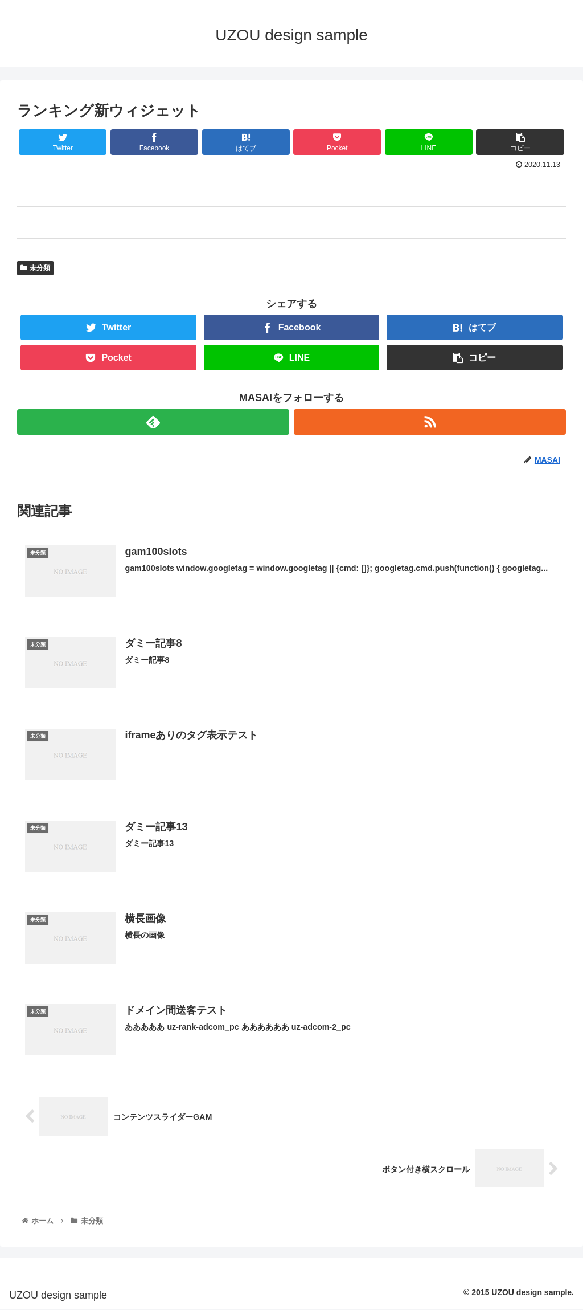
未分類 (35, 268)
